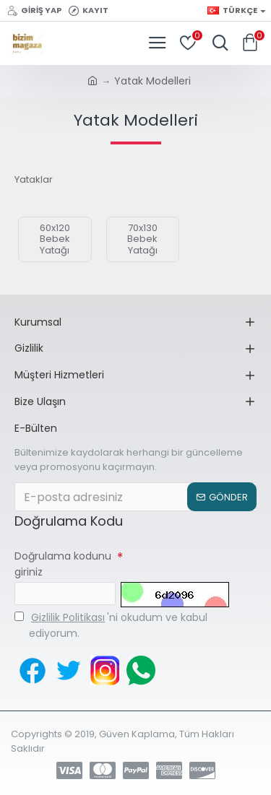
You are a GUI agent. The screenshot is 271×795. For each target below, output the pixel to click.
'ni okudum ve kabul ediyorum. (110, 624)
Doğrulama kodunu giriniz (62, 564)
